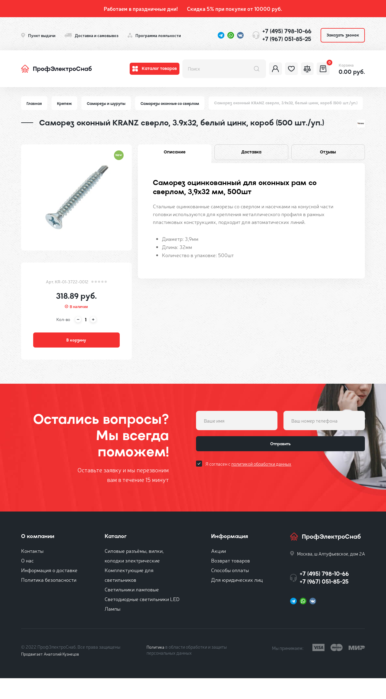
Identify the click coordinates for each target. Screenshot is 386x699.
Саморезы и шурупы (108, 103)
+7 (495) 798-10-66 (287, 31)
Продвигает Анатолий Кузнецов (53, 674)
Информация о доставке (49, 590)
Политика (156, 667)
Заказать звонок (343, 35)
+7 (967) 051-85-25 (286, 39)
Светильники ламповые (132, 609)
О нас (27, 581)
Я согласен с (248, 489)
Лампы (112, 629)
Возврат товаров (230, 581)
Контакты (32, 571)
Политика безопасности (48, 600)
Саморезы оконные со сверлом (175, 103)
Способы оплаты (230, 590)
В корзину (76, 358)
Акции (218, 571)
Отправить (280, 466)
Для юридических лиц (237, 600)
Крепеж (65, 103)
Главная (34, 103)
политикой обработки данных (261, 489)
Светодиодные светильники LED (142, 619)
